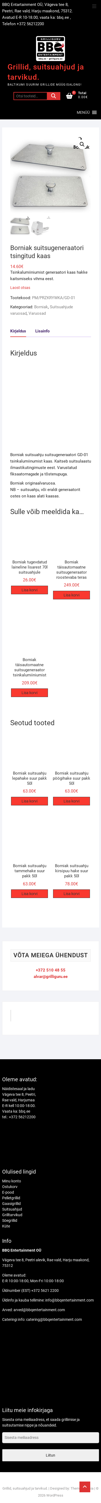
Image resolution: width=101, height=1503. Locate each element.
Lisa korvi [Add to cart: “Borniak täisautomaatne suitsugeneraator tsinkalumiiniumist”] (29, 693)
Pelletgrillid (11, 1198)
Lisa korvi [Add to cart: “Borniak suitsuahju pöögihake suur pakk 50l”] (71, 801)
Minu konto (11, 1181)
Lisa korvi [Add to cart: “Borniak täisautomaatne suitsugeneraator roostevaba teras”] (71, 595)
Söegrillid (9, 1220)
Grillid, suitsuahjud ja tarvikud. (46, 72)
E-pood (8, 1192)
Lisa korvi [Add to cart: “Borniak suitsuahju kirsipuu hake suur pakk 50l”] (71, 894)
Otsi (53, 96)
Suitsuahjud (12, 1209)
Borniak (41, 307)
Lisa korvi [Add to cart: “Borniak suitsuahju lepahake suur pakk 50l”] (29, 801)
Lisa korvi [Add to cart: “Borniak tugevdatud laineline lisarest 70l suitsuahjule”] (29, 590)
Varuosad (37, 313)
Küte (6, 1226)
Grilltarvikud (12, 1215)
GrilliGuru (25, 1017)
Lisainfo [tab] (42, 331)
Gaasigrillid (11, 1203)
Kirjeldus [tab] (18, 331)
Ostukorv (10, 1187)
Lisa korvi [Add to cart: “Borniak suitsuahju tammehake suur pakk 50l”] (29, 894)
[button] (83, 112)
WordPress (54, 1495)
